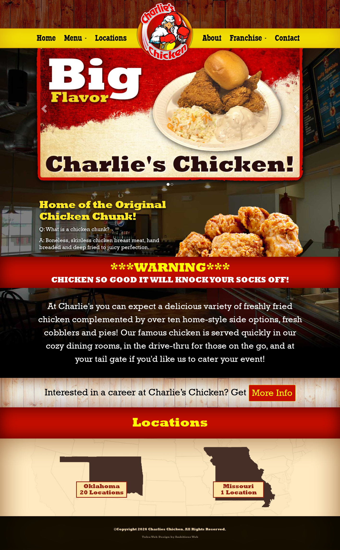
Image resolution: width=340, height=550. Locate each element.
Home (46, 37)
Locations (111, 37)
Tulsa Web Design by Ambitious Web (170, 536)
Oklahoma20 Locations (102, 489)
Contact (287, 37)
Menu (75, 37)
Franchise (248, 37)
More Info (272, 392)
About (211, 37)
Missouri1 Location (238, 489)
